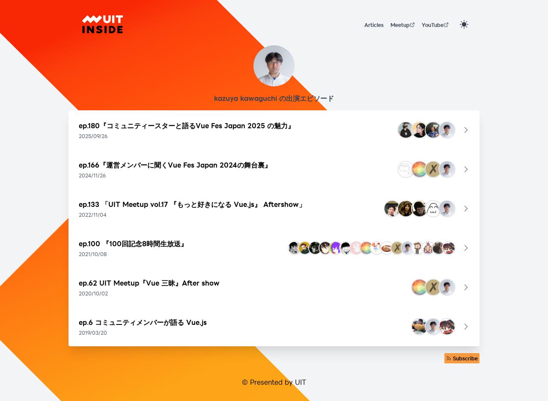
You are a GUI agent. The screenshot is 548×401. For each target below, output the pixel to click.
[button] (274, 130)
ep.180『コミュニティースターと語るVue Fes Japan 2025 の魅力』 (187, 125)
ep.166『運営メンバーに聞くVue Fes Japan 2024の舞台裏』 (175, 164)
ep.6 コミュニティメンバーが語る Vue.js (143, 322)
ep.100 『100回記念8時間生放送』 (133, 243)
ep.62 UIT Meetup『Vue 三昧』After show (149, 282)
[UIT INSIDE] (102, 24)
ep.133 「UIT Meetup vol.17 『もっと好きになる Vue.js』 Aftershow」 (192, 204)
